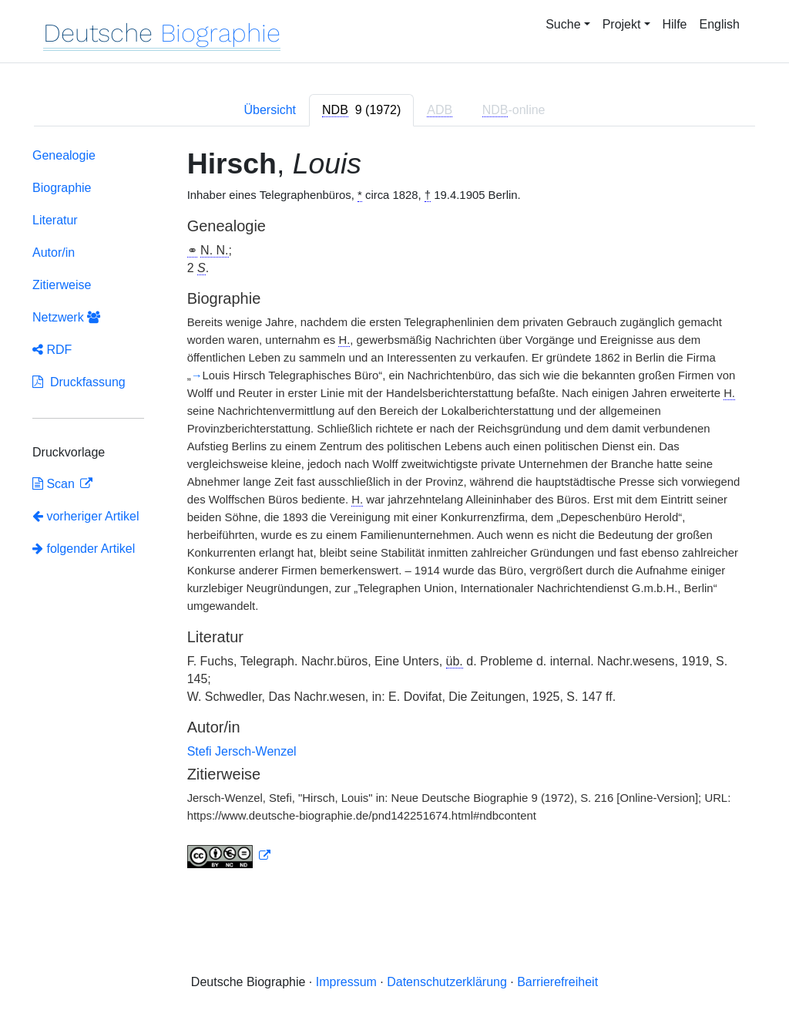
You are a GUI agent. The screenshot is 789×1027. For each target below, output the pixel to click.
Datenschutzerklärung (447, 981)
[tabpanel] (394, 511)
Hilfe (675, 24)
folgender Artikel (83, 548)
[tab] (361, 110)
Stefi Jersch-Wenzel (242, 751)
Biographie (62, 187)
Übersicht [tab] (269, 109)
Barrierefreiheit (557, 981)
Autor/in (53, 252)
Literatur (55, 220)
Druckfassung (79, 382)
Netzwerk (66, 317)
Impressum (346, 981)
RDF (52, 349)
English (720, 24)
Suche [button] (563, 24)
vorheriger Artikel (85, 516)
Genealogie (64, 155)
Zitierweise (61, 284)
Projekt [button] (622, 24)
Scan (55, 483)
